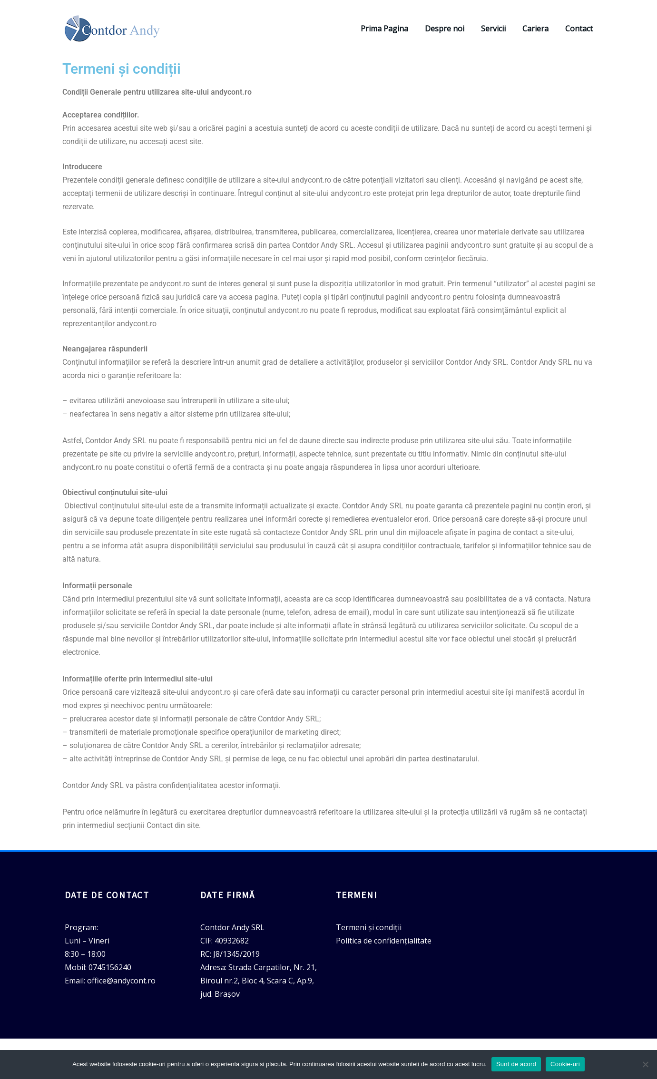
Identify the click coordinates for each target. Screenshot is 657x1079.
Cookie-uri (565, 1064)
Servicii (493, 28)
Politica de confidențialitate (383, 940)
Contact (579, 28)
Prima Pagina (384, 28)
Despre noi (444, 28)
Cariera (535, 28)
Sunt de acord (516, 1064)
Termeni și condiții (369, 927)
